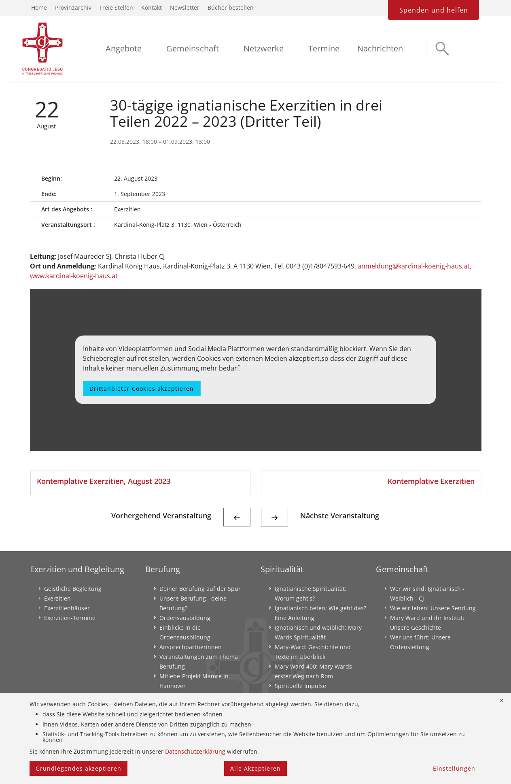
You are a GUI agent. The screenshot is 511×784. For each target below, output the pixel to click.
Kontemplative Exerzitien (431, 481)
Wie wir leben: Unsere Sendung (433, 608)
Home (39, 7)
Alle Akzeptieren (255, 768)
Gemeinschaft (192, 48)
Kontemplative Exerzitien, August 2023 (103, 481)
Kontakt (151, 7)
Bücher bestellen (231, 7)
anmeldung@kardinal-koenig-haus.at (414, 266)
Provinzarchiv (73, 7)
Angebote (124, 48)
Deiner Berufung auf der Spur (200, 588)
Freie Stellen (116, 7)
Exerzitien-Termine (69, 618)
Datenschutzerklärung (195, 751)
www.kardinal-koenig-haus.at (74, 275)
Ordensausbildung (184, 618)
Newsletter (184, 7)
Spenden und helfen (433, 10)
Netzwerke (264, 48)
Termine (323, 48)
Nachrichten (380, 48)
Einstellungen (454, 768)
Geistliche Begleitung (73, 588)
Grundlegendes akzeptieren (78, 768)
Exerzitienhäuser (67, 608)
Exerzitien (57, 598)
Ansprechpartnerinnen (190, 647)
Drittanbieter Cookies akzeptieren (141, 388)
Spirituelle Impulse (300, 686)
